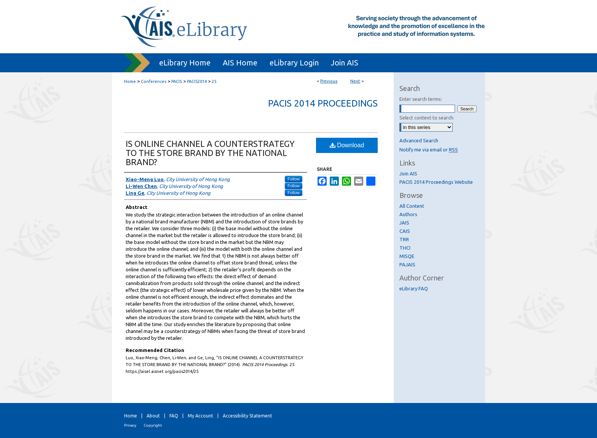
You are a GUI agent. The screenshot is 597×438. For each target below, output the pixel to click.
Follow (293, 179)
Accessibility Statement (247, 415)
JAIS (404, 222)
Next (355, 81)
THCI (404, 247)
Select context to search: (426, 117)
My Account (200, 415)
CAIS (404, 231)
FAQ (173, 415)
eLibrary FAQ (413, 288)
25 (214, 81)
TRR (404, 239)
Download (347, 145)
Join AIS (408, 173)
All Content (411, 206)
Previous (328, 81)
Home (130, 81)
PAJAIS (407, 264)
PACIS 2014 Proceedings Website (436, 182)
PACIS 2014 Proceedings (323, 103)
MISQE (406, 256)
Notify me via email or (428, 149)
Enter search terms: (420, 99)
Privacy (130, 425)
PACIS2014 (197, 81)
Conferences (153, 81)
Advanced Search (418, 140)
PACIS (176, 81)
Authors (408, 214)
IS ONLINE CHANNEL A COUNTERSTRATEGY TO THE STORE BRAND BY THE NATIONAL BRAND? (210, 153)
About (153, 415)
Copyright (153, 425)
